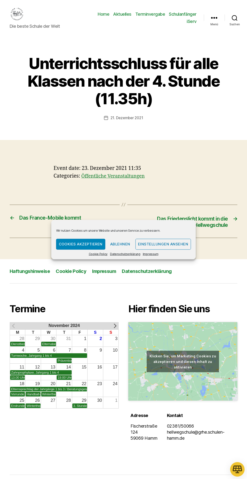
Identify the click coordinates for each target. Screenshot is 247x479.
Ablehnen (120, 244)
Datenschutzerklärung (125, 254)
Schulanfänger (183, 17)
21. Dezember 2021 (127, 125)
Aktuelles (122, 17)
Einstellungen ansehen (163, 244)
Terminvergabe (150, 17)
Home (103, 17)
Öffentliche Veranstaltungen (115, 183)
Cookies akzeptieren (81, 244)
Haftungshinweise (31, 279)
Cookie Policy (98, 254)
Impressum (150, 254)
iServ (192, 25)
